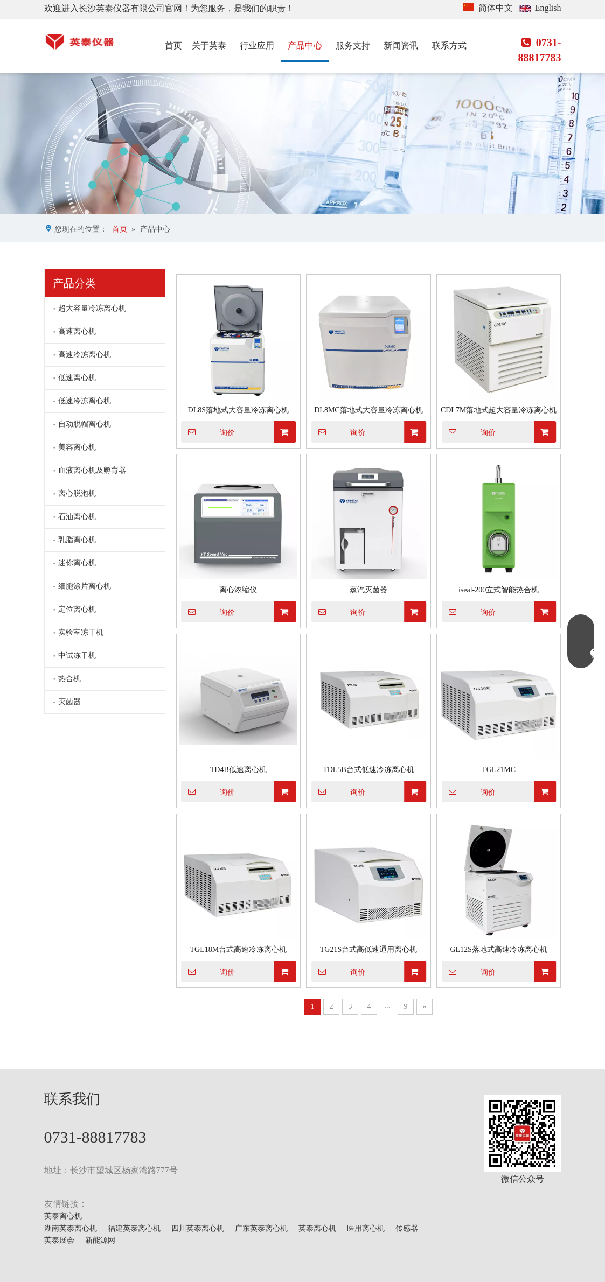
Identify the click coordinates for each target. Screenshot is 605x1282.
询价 (208, 432)
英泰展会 (59, 1240)
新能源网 (100, 1240)
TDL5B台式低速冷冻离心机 (368, 770)
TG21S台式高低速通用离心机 (368, 949)
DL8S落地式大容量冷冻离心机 (238, 410)
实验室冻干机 (80, 632)
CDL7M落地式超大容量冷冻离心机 (499, 410)
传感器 (406, 1228)
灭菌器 (69, 702)
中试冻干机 (77, 655)
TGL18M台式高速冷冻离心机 (238, 949)
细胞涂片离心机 (84, 586)
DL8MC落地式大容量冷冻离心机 (368, 410)
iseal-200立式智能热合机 (498, 590)
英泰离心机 (63, 1216)
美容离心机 (77, 447)
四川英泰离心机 (197, 1228)
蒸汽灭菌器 (368, 590)
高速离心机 (77, 331)
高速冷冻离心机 (84, 355)
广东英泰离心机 (261, 1228)
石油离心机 (77, 517)
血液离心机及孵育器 (92, 470)
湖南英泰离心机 (70, 1228)
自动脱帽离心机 (84, 424)
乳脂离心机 (77, 540)
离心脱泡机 (77, 493)
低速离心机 (77, 378)
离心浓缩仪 (238, 590)
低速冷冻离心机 (84, 401)
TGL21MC (499, 770)
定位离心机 (77, 609)
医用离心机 (366, 1228)
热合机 (69, 679)
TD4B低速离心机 (238, 770)
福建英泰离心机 (134, 1228)
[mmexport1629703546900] (522, 1133)
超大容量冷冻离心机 (92, 308)
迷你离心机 (77, 563)
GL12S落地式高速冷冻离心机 (498, 949)
